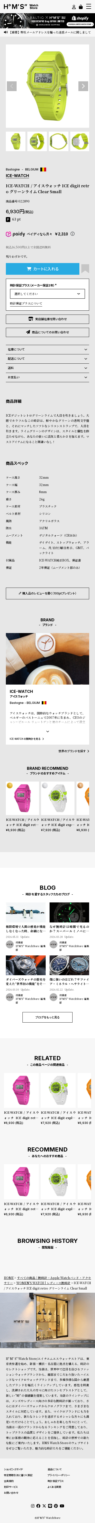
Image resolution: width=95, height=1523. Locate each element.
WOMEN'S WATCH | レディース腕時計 (43, 1283)
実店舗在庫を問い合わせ (47, 319)
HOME (9, 1278)
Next (83, 86)
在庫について (47, 349)
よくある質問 (54, 1486)
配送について (47, 358)
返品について (55, 1469)
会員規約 (9, 1481)
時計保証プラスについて (26, 303)
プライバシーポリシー (59, 1475)
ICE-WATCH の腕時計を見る (27, 738)
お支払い (47, 377)
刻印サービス (11, 1486)
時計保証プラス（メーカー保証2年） (34, 285)
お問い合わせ (11, 1492)
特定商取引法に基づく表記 (18, 1475)
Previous (12, 86)
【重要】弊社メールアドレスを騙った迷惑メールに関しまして (50, 32)
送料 (47, 368)
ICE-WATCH (17, 175)
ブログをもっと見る (47, 1017)
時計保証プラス (56, 1481)
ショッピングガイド (13, 1469)
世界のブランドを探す (73, 751)
